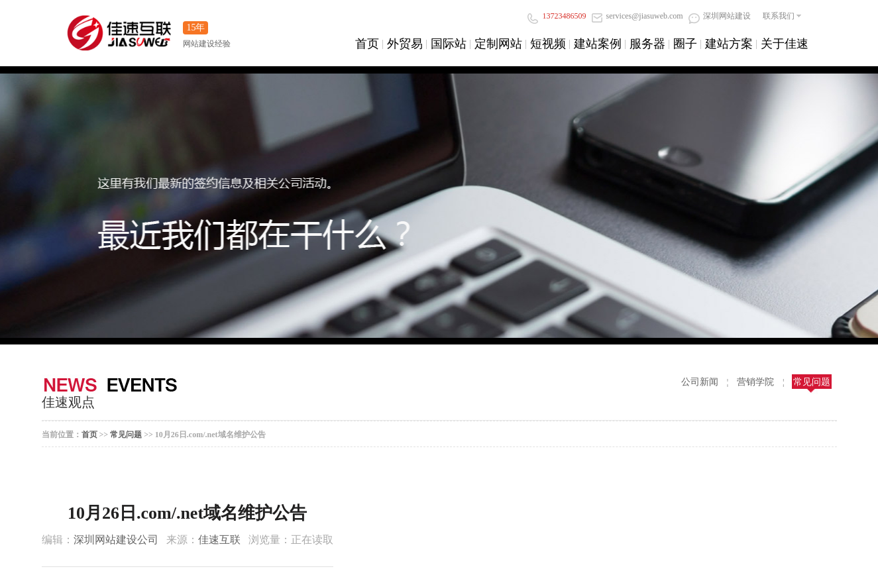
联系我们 (779, 16)
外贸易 (405, 43)
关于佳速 (784, 43)
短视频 (548, 43)
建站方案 (729, 43)
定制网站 (498, 43)
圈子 (685, 43)
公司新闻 (699, 382)
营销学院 (755, 382)
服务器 (647, 43)
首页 (367, 43)
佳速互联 (219, 539)
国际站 (448, 43)
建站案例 (598, 43)
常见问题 (811, 382)
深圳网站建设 (719, 16)
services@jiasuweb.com (637, 16)
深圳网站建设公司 (116, 539)
